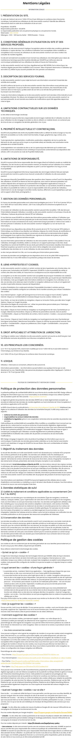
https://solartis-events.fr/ (38, 397)
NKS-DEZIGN (14, 33)
